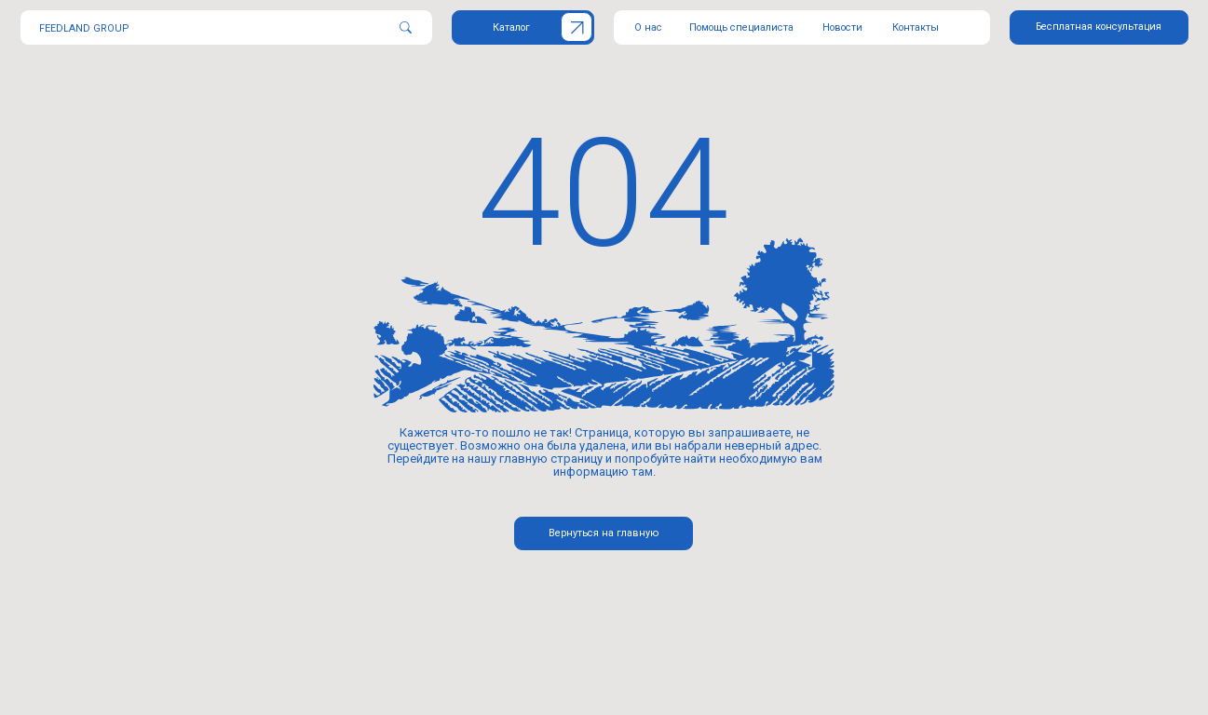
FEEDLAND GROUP (84, 28)
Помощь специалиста (741, 27)
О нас (648, 27)
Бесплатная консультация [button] (1098, 26)
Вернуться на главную (603, 533)
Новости (842, 27)
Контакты (915, 27)
